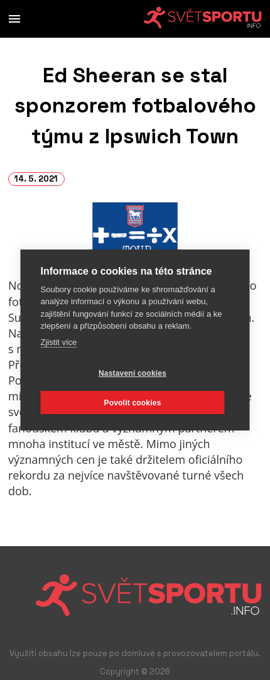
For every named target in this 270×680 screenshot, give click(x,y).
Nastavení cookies (132, 372)
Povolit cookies (132, 402)
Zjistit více (59, 341)
